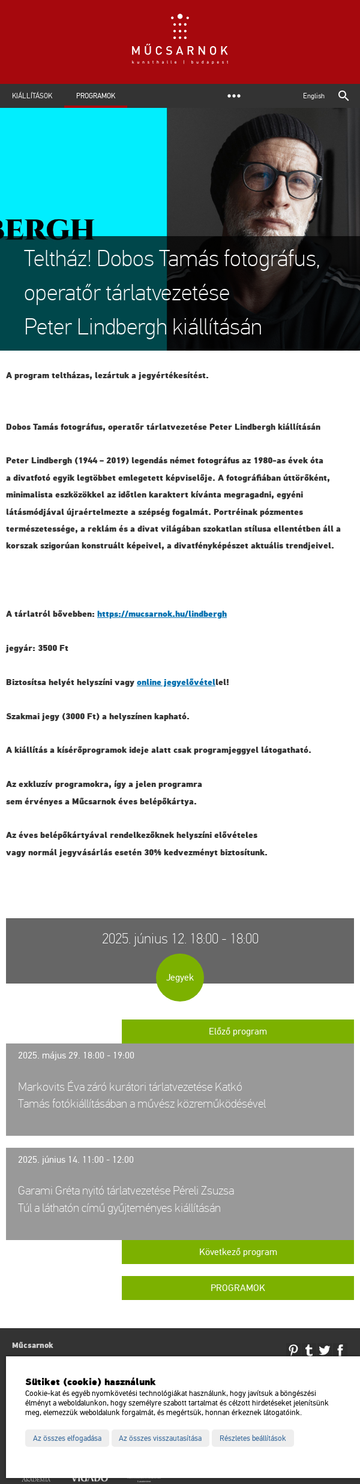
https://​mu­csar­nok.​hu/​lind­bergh (162, 614)
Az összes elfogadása (67, 1438)
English (314, 96)
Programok (95, 96)
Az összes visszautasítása (160, 1438)
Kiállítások (32, 96)
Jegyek (180, 978)
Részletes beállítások (253, 1438)
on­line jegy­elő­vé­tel (176, 682)
